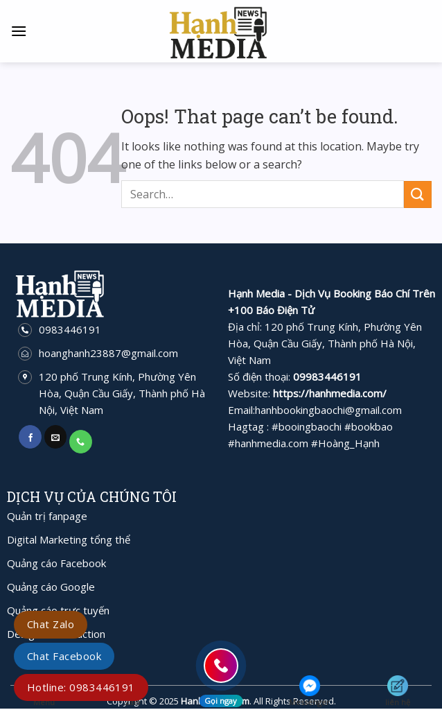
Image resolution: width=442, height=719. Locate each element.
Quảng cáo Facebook (56, 563)
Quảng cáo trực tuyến (58, 610)
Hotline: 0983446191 (81, 687)
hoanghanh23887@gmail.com (108, 353)
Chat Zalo (50, 624)
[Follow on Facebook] (30, 437)
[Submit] (418, 194)
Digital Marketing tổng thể (68, 539)
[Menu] (18, 31)
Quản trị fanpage (47, 516)
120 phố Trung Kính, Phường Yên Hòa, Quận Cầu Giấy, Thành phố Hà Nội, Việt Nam (122, 393)
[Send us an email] (55, 437)
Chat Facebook (64, 656)
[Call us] (80, 441)
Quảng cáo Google (51, 587)
